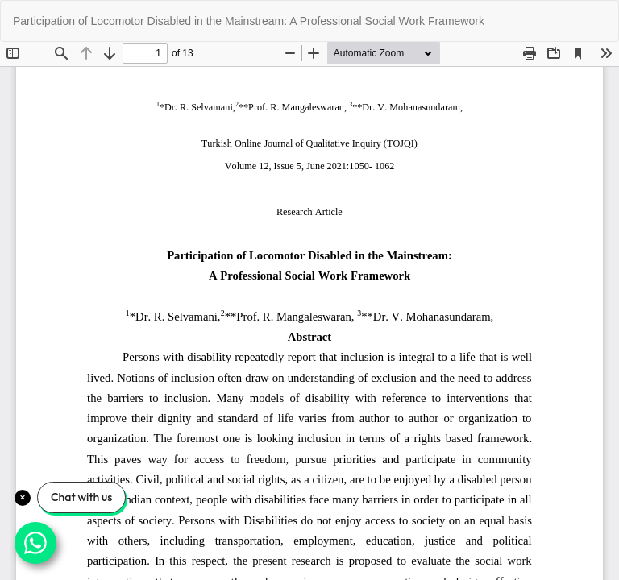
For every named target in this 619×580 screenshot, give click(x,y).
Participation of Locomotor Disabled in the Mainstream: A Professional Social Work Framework (248, 20)
